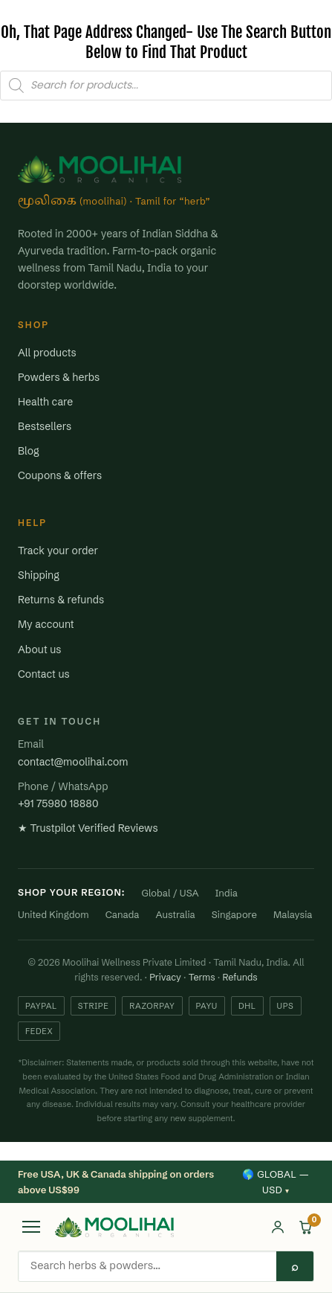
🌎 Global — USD (275, 1182)
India (226, 893)
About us (40, 649)
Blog (28, 451)
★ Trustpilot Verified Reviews (88, 828)
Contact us (44, 674)
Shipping (38, 575)
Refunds (239, 977)
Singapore (234, 914)
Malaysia (293, 914)
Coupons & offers (60, 475)
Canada (122, 914)
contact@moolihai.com (73, 762)
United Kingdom (53, 914)
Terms (202, 977)
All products (47, 352)
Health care (45, 401)
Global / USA (170, 893)
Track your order (58, 550)
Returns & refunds (61, 599)
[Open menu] (31, 1226)
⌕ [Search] (295, 1266)
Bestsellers (44, 426)
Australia (175, 914)
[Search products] (147, 1264)
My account (46, 624)
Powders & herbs (59, 377)
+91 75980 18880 (58, 803)
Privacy (165, 977)
